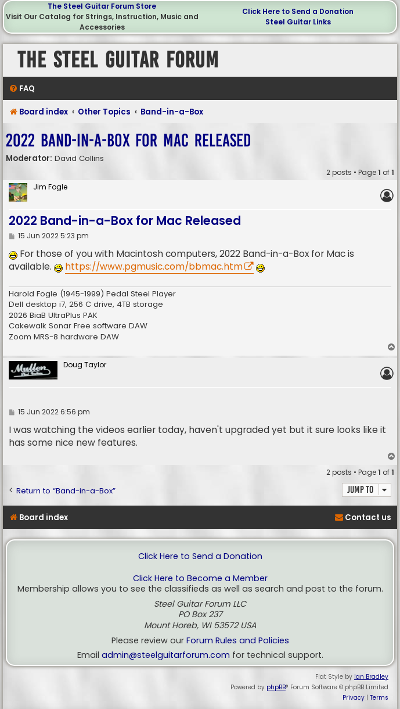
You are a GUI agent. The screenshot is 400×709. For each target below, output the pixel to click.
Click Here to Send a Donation (298, 11)
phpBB (276, 687)
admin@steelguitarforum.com (166, 655)
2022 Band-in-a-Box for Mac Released (128, 140)
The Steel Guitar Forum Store (102, 6)
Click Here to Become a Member (200, 578)
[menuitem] (22, 88)
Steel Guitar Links (298, 22)
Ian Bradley (371, 676)
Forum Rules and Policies (237, 640)
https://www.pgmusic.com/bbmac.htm (154, 266)
